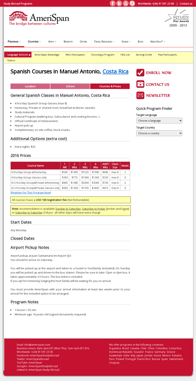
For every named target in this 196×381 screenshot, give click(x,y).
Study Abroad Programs (18, 3)
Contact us (186, 3)
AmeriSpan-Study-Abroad (44, 370)
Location (30, 86)
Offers (83, 41)
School (70, 86)
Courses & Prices (110, 86)
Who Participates (75, 54)
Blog (140, 41)
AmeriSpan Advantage (47, 54)
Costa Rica (115, 71)
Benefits (68, 41)
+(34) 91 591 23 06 (163, 3)
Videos (126, 41)
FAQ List (125, 54)
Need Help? (157, 41)
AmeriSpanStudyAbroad (44, 355)
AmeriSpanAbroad (37, 359)
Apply (52, 41)
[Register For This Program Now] (30, 192)
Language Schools (19, 54)
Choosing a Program (102, 54)
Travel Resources (104, 41)
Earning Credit (144, 54)
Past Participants (167, 54)
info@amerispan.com (37, 344)
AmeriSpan (35, 362)
